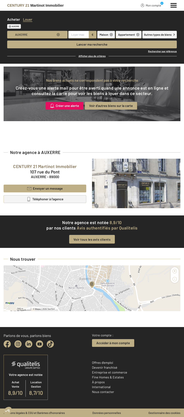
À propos (98, 382)
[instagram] (18, 344)
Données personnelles (106, 412)
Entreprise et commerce (109, 372)
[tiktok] (50, 344)
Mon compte (151, 5)
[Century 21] (35, 5)
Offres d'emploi (102, 363)
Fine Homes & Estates (108, 377)
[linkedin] (28, 344)
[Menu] (174, 5)
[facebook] (7, 344)
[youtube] (39, 344)
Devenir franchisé (104, 367)
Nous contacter (103, 392)
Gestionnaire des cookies (164, 412)
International (101, 387)
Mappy (38, 309)
